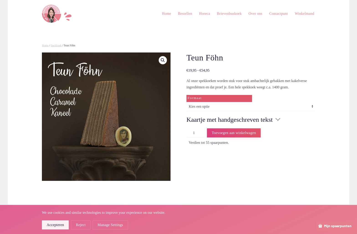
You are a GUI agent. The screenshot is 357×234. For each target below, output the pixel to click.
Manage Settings (110, 225)
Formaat (195, 98)
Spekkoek (56, 45)
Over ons (255, 13)
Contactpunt (278, 13)
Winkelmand (304, 13)
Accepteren (55, 225)
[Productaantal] (195, 132)
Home (166, 13)
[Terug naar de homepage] (56, 14)
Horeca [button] (204, 13)
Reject (81, 225)
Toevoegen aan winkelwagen (234, 133)
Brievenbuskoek (229, 13)
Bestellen (185, 13)
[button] (163, 60)
